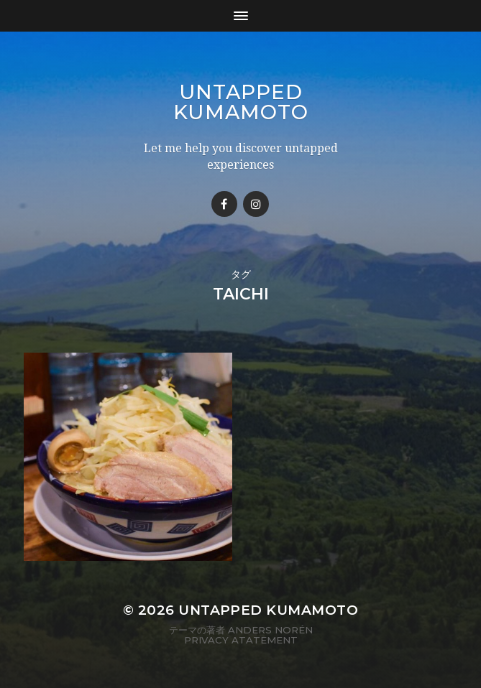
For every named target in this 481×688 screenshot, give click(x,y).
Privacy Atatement (241, 640)
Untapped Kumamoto (240, 102)
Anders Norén (270, 630)
